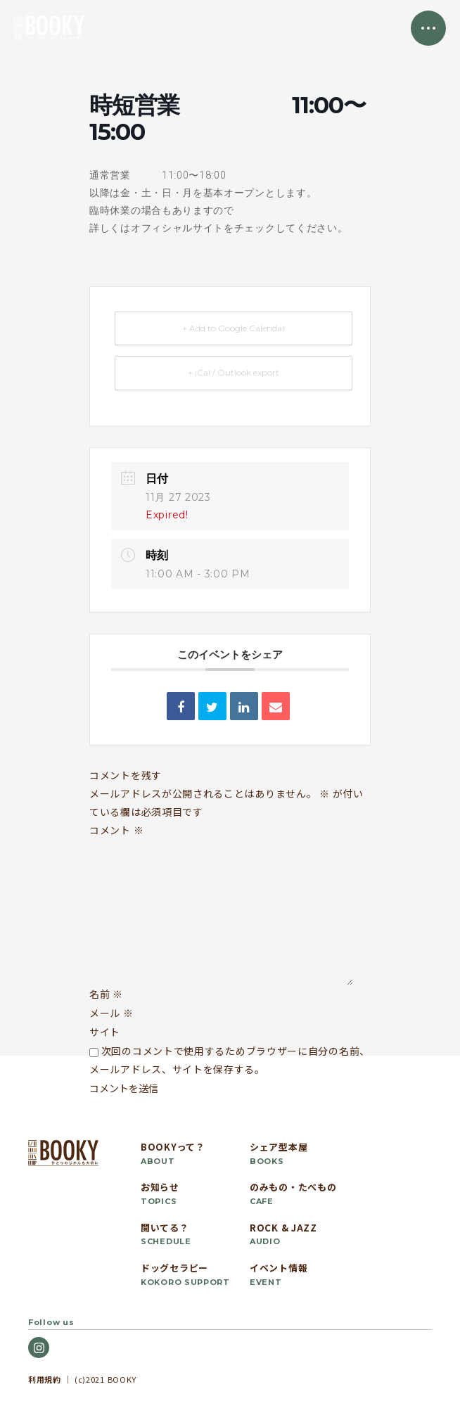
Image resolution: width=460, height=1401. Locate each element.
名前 (106, 994)
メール (111, 1013)
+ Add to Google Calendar (234, 328)
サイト (104, 1032)
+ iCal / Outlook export (233, 372)
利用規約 (44, 1379)
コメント (116, 830)
